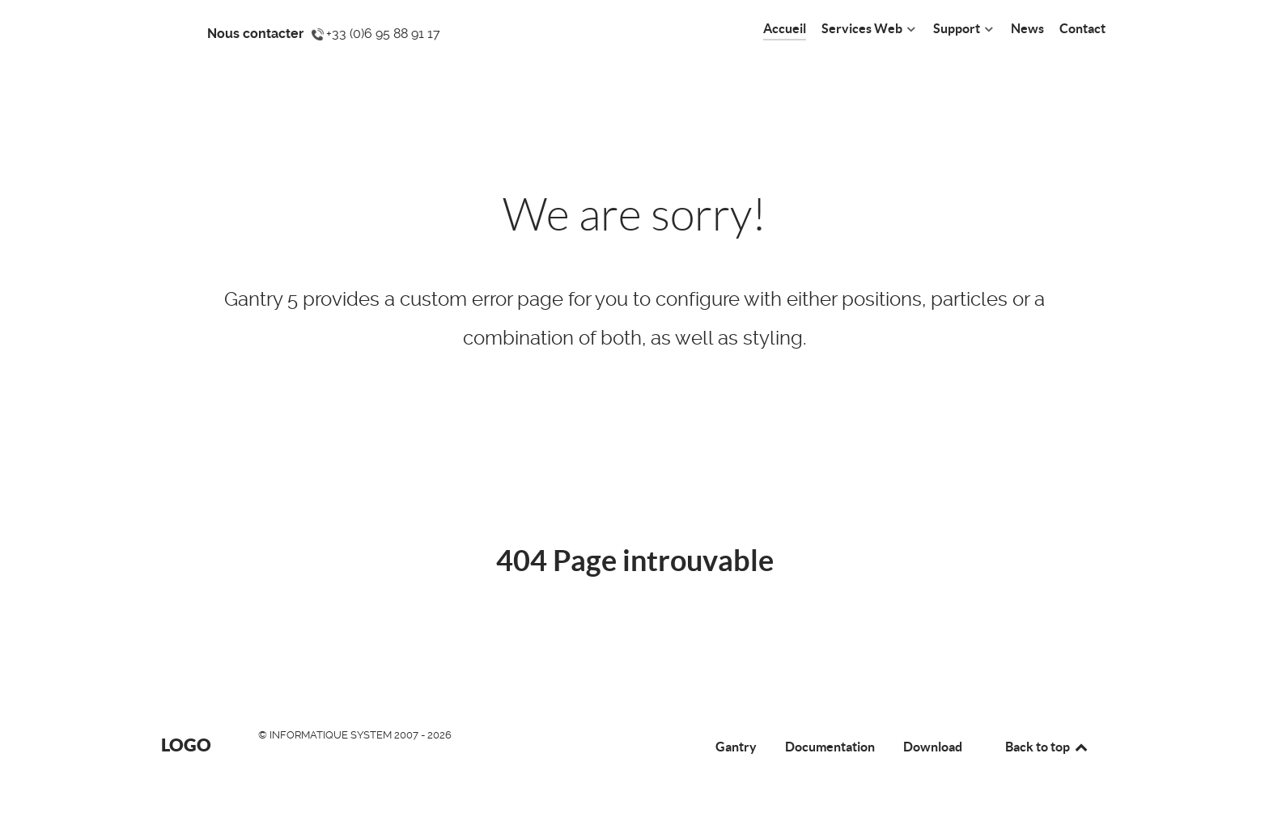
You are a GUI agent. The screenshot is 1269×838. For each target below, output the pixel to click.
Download (932, 746)
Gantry (736, 746)
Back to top (1047, 746)
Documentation (830, 746)
